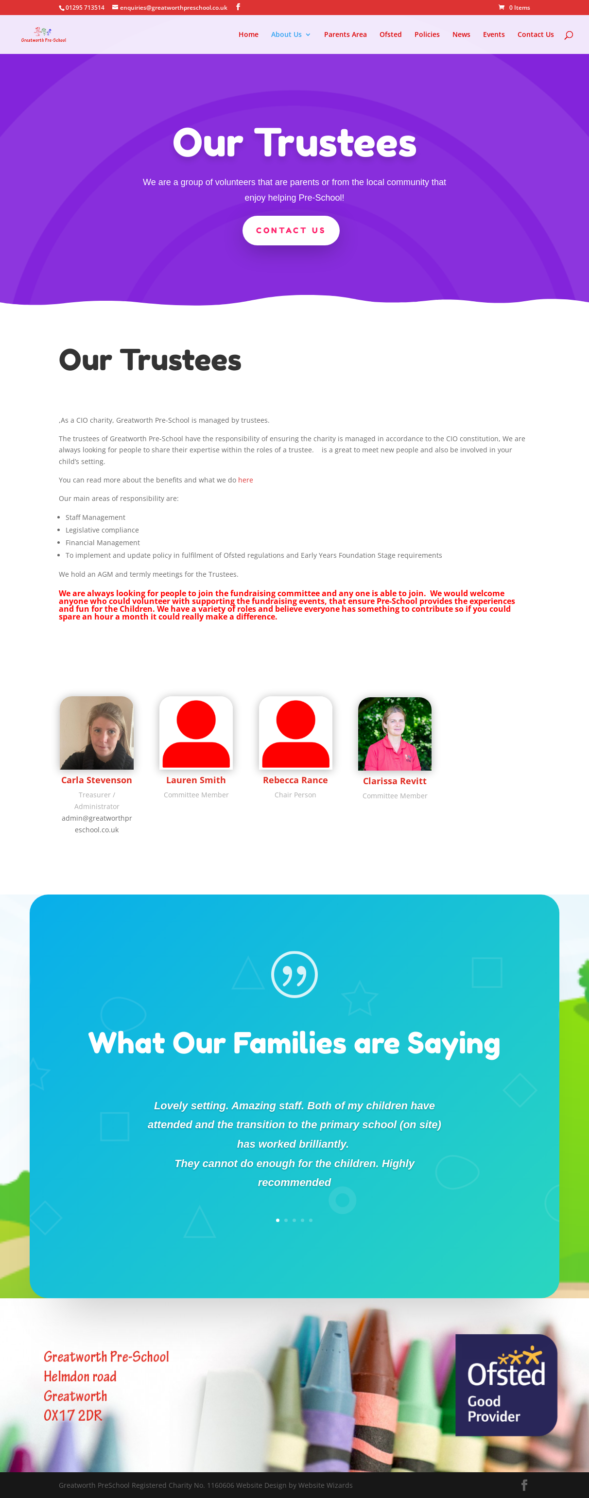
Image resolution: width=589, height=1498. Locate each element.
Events (494, 35)
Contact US (291, 230)
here (245, 479)
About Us (286, 35)
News (461, 35)
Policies (427, 35)
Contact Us (536, 35)
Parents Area (345, 35)
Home (249, 35)
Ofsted (391, 35)
